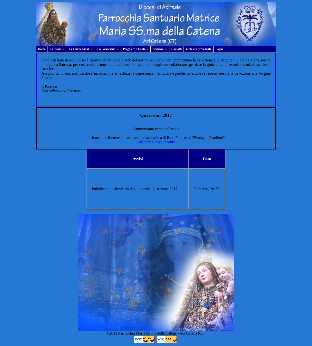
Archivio (160, 49)
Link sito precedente (198, 49)
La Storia (57, 49)
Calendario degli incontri (156, 142)
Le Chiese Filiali (81, 49)
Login (219, 49)
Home (42, 49)
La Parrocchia (108, 49)
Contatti (176, 49)
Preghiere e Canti (136, 49)
